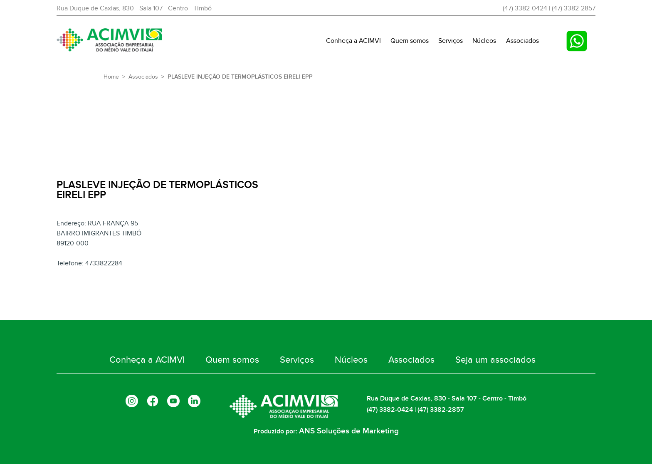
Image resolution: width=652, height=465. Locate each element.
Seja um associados (467, 364)
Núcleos (484, 41)
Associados (522, 41)
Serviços (450, 41)
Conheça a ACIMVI (353, 41)
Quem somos (409, 41)
